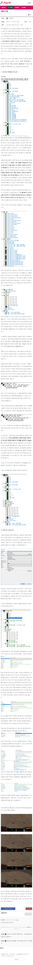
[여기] (28, 927)
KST (18, 21)
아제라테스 (10, 18)
